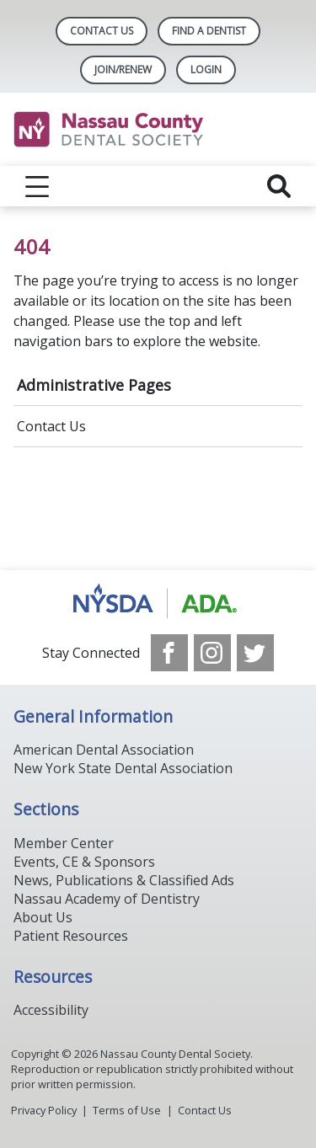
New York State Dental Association (123, 768)
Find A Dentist (209, 31)
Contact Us (101, 31)
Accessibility (50, 1010)
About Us (42, 917)
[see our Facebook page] (169, 652)
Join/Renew (123, 69)
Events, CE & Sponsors (84, 861)
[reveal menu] (37, 186)
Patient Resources (70, 935)
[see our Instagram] (212, 652)
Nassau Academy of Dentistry (106, 898)
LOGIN (206, 69)
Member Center (63, 843)
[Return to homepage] (158, 129)
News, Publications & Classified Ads (123, 880)
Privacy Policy (44, 1110)
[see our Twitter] (255, 652)
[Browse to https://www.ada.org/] (158, 602)
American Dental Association (103, 749)
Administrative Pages (94, 385)
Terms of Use (127, 1110)
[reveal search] (279, 186)
